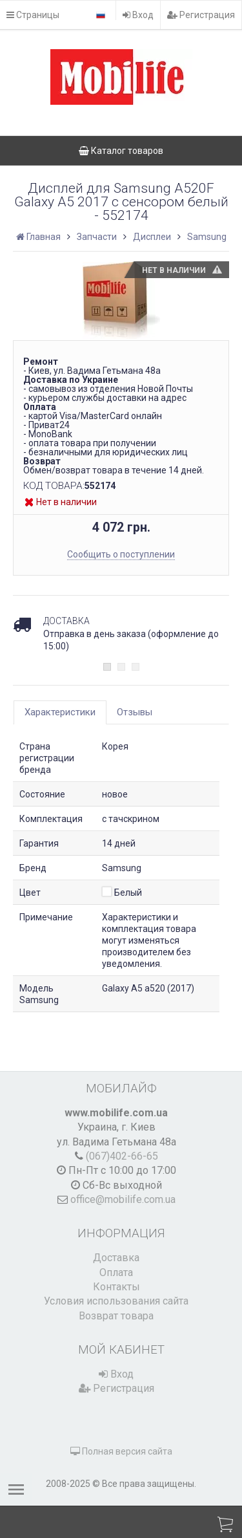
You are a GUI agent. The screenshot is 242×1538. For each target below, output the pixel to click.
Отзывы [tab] (134, 712)
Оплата (116, 1272)
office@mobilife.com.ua (123, 1199)
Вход (138, 15)
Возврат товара (116, 1316)
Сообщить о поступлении (121, 554)
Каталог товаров (121, 151)
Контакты (116, 1287)
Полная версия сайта (121, 1451)
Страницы (32, 15)
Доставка (116, 1257)
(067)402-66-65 (122, 1156)
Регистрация (201, 15)
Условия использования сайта (116, 1301)
